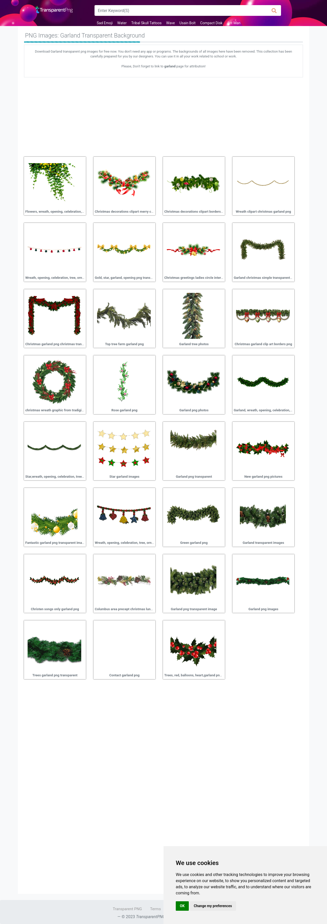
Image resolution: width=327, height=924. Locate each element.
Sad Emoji (105, 23)
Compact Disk (211, 23)
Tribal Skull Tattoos (146, 23)
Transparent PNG (127, 909)
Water (122, 23)
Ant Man (234, 23)
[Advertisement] (163, 115)
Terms (155, 909)
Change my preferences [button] (213, 906)
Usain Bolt (187, 23)
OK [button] (182, 906)
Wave (170, 23)
